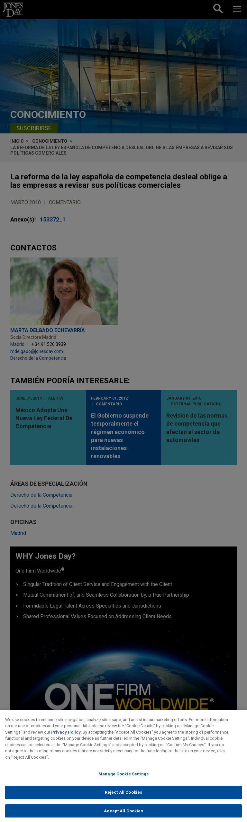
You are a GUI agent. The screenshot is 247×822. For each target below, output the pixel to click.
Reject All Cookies (123, 797)
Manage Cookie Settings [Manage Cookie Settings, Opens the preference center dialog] (123, 778)
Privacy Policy (66, 736)
